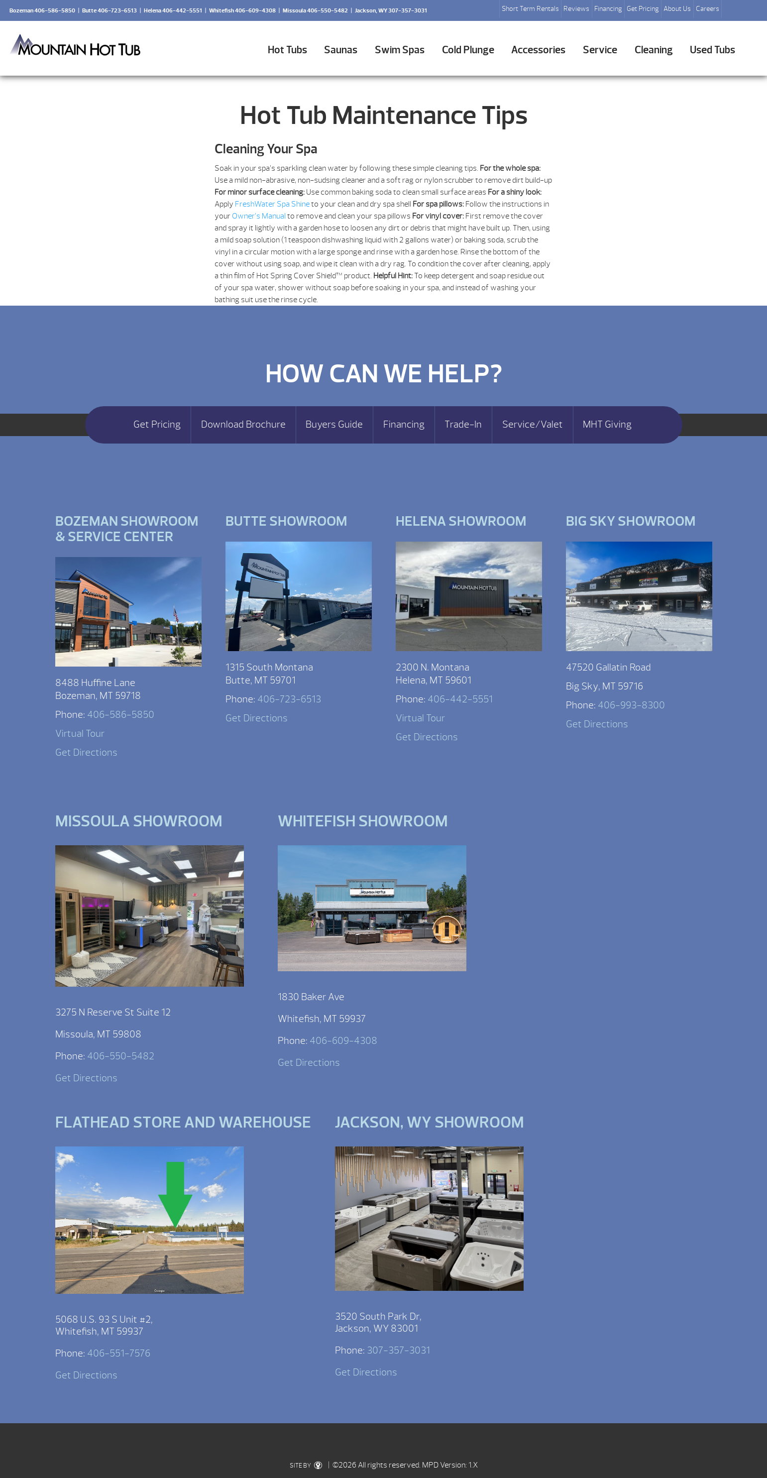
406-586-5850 (120, 714)
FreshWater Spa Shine (272, 204)
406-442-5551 (460, 699)
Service (600, 50)
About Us (677, 8)
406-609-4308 (343, 1040)
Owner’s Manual (259, 216)
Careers (707, 8)
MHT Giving (607, 425)
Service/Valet (532, 425)
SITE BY (306, 1466)
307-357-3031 (398, 1350)
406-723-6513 (289, 699)
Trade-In (463, 425)
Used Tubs (712, 50)
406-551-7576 (118, 1353)
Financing (608, 8)
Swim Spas (400, 50)
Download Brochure (243, 425)
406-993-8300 (631, 705)
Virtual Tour (80, 733)
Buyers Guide (334, 425)
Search (733, 10)
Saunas (340, 50)
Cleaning (654, 50)
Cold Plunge (468, 50)
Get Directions (86, 752)
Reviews (576, 8)
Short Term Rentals (530, 8)
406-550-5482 (120, 1056)
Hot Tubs (287, 50)
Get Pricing (643, 8)
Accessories (538, 50)
